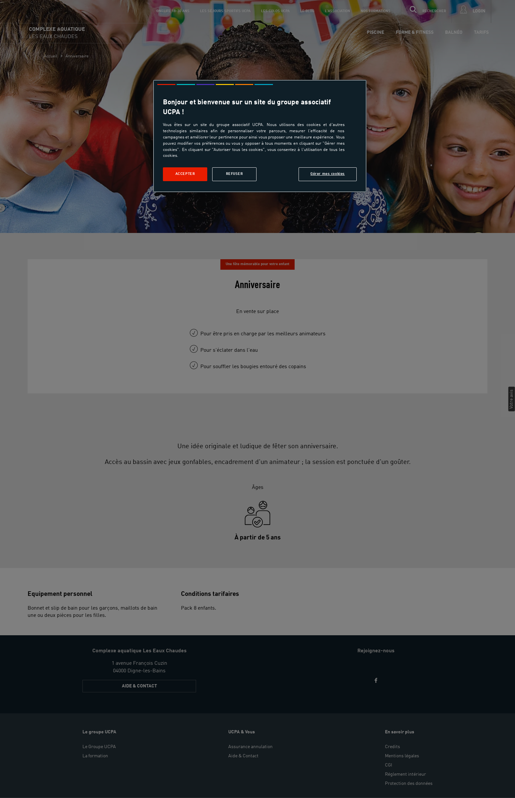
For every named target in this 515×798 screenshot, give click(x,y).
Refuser (234, 174)
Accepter (185, 174)
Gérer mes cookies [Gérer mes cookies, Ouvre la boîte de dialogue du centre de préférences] (327, 174)
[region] (260, 136)
